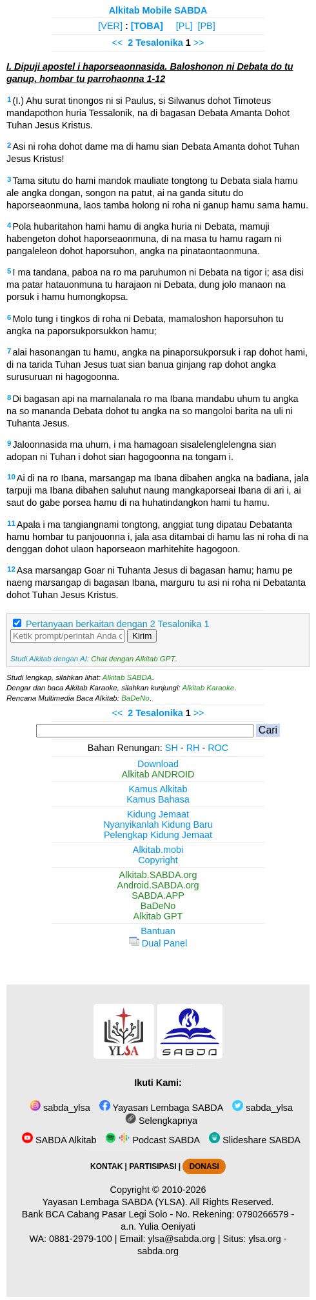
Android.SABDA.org (158, 885)
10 (11, 477)
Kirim (142, 636)
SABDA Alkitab (59, 1140)
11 (11, 523)
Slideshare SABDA (255, 1140)
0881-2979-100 (80, 1239)
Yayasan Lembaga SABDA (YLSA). (115, 1202)
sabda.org (158, 1251)
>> (198, 42)
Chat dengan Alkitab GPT (133, 659)
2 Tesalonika (155, 42)
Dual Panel (158, 943)
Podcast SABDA (152, 1140)
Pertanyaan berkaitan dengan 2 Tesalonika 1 (118, 624)
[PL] (184, 26)
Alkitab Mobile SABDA (158, 10)
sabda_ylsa (60, 1108)
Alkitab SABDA (127, 677)
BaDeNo (135, 698)
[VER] (110, 26)
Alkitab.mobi (158, 850)
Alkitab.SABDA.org (158, 875)
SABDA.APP (158, 895)
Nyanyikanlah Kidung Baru (158, 824)
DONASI (204, 1166)
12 (11, 569)
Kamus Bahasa (158, 799)
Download (158, 764)
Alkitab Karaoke (209, 688)
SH (171, 748)
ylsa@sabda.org (181, 1239)
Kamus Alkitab (157, 789)
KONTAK (106, 1166)
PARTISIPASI (152, 1166)
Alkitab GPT (158, 916)
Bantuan (158, 931)
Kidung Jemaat (158, 814)
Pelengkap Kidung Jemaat (158, 835)
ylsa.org (264, 1239)
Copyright (158, 860)
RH (193, 748)
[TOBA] (147, 26)
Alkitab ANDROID (158, 774)
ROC (218, 748)
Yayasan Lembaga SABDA (161, 1108)
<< (117, 42)
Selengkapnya (161, 1120)
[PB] (206, 26)
